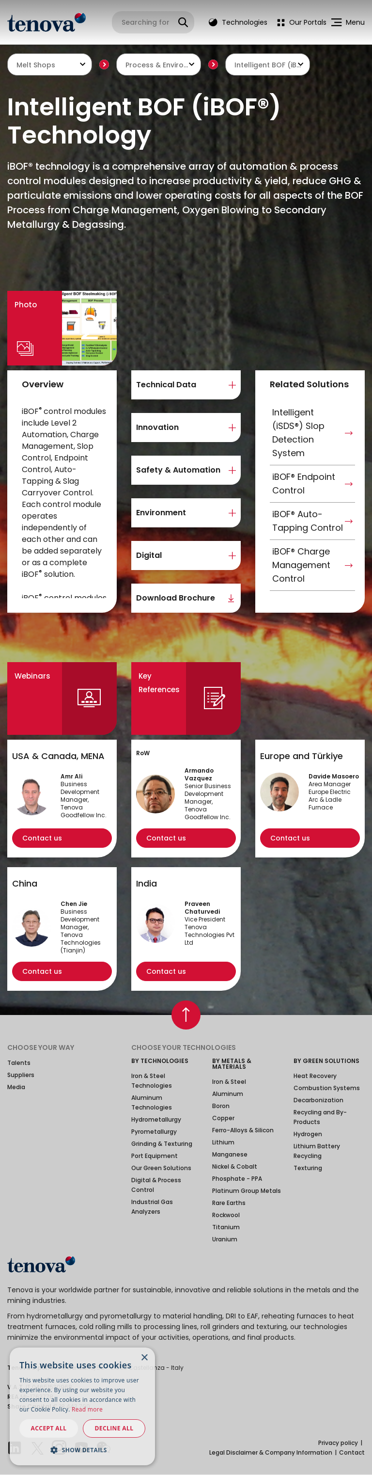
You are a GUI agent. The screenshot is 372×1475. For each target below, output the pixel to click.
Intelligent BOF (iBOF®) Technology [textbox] (267, 65)
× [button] (144, 1358)
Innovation (157, 427)
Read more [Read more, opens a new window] (87, 1409)
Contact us (42, 838)
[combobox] (49, 64)
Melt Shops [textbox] (35, 65)
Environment (161, 512)
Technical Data (166, 384)
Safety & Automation (178, 470)
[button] (82, 1450)
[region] (64, 502)
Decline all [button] (114, 1428)
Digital (149, 555)
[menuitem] (299, 22)
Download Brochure (175, 597)
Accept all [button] (49, 1428)
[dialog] (82, 1406)
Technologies (238, 22)
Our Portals (301, 22)
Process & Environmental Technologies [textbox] (158, 65)
